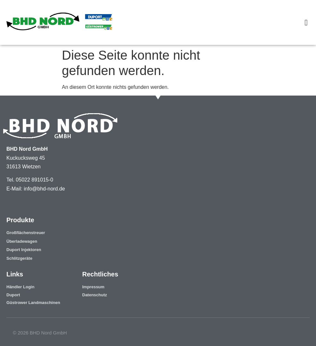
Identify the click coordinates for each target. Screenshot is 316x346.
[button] (306, 22)
